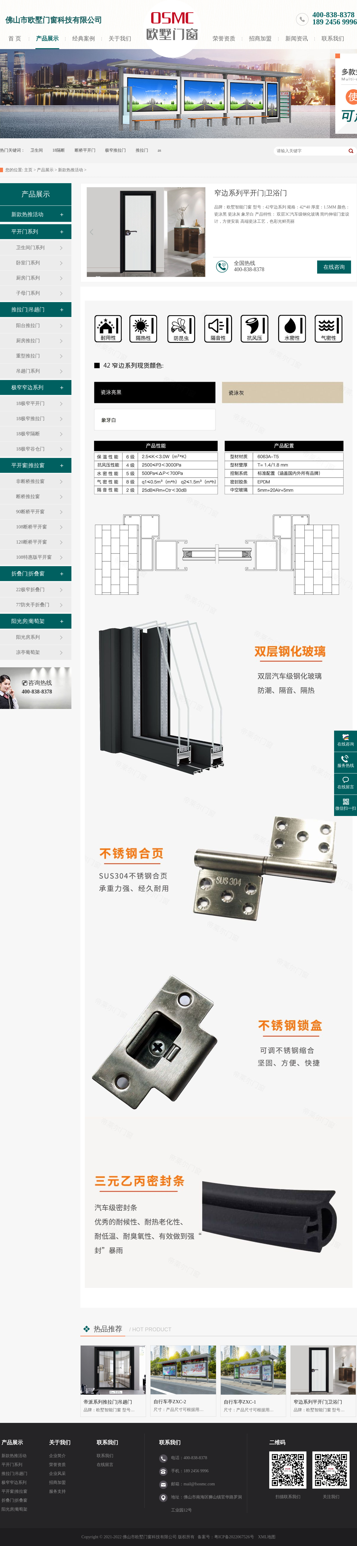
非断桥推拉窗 (30, 481)
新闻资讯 (296, 38)
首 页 (14, 38)
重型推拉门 (28, 355)
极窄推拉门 (115, 150)
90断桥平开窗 (30, 511)
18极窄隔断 (28, 433)
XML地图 (266, 1537)
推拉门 (142, 150)
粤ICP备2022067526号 (234, 1537)
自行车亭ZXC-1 (240, 1401)
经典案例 (83, 38)
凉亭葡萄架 (28, 652)
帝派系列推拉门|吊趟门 (108, 1401)
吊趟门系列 (28, 370)
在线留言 (105, 1464)
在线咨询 (334, 267)
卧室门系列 (28, 262)
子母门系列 (28, 293)
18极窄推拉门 (30, 418)
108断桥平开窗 (31, 526)
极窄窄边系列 (27, 387)
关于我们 (120, 38)
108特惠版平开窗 (34, 557)
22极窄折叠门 (30, 589)
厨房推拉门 (28, 340)
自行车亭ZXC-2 (170, 1401)
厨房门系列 (28, 277)
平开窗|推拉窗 (28, 465)
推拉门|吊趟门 (28, 310)
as (159, 150)
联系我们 (333, 38)
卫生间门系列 (30, 247)
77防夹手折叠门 (32, 604)
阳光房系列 (28, 637)
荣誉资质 (224, 38)
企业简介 (57, 1456)
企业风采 (57, 1473)
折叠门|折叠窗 (28, 574)
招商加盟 (260, 38)
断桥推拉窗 (28, 496)
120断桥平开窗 (31, 541)
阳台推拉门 (28, 325)
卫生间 (36, 150)
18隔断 (58, 150)
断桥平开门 (85, 150)
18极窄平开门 (30, 403)
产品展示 (47, 38)
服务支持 (57, 1491)
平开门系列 (24, 232)
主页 (28, 170)
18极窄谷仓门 (30, 448)
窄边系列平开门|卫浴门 (318, 1401)
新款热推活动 (70, 170)
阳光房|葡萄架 (28, 621)
